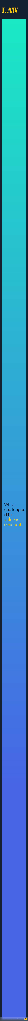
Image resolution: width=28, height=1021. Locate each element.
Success (19, 1018)
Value (6, 1018)
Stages (12, 1018)
